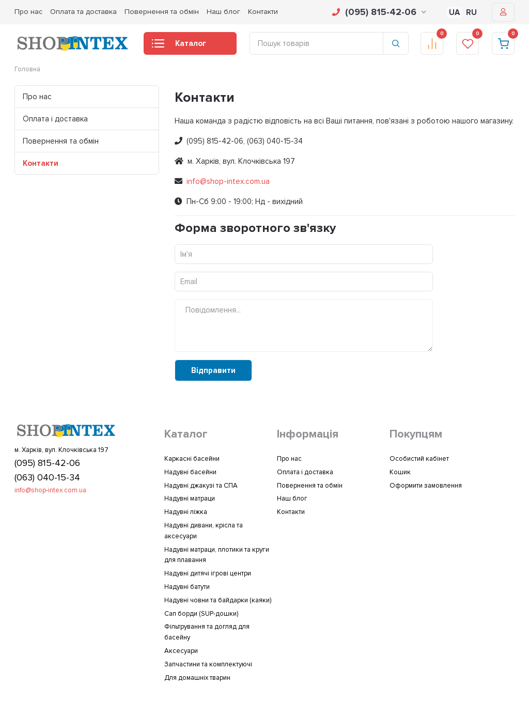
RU (471, 12)
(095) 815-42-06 (379, 12)
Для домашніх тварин (197, 678)
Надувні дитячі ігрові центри (207, 573)
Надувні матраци (189, 498)
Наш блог (223, 11)
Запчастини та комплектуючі (208, 664)
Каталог (179, 46)
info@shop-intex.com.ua (228, 181)
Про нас (28, 11)
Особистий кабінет (419, 459)
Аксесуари (181, 651)
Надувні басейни (190, 472)
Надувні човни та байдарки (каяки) (217, 600)
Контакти (263, 11)
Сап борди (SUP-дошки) (201, 614)
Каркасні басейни (192, 459)
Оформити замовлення (426, 485)
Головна (27, 69)
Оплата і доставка (55, 118)
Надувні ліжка (185, 512)
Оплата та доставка (83, 11)
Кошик (400, 472)
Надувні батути (187, 587)
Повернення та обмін (162, 11)
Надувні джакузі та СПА (201, 485)
